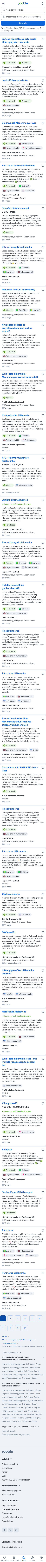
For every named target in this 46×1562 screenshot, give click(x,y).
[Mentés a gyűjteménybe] (43, 39)
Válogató (7, 1149)
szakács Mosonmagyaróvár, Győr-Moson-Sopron (20, 1371)
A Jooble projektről (10, 1464)
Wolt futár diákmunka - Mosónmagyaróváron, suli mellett (20, 375)
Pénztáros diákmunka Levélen (18, 165)
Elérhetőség (7, 1468)
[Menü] (3, 3)
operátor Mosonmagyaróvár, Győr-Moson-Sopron (21, 1407)
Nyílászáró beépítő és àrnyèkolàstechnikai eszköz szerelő (17, 328)
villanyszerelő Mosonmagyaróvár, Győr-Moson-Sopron (22, 1374)
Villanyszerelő (9, 1103)
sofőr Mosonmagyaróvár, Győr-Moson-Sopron (19, 1378)
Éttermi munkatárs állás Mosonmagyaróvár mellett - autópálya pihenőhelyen (17, 721)
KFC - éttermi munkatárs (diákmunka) (15, 459)
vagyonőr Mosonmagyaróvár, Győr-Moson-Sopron (21, 1368)
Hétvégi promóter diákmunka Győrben (18, 972)
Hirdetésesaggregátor (11, 1490)
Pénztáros (7, 1230)
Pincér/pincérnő (10, 631)
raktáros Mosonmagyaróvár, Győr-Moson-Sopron (20, 1411)
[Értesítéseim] (42, 3)
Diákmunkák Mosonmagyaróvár (19, 123)
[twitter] (10, 1530)
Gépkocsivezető (11, 894)
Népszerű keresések (12, 1353)
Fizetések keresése (10, 1509)
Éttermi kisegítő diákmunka (17, 247)
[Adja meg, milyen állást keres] (23, 10)
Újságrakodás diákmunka (16, 415)
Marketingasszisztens (14, 1011)
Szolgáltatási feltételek (12, 1542)
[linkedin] (16, 1530)
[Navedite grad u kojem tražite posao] (23, 17)
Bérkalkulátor (7, 1521)
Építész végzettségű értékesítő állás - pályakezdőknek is (19, 40)
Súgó (4, 1476)
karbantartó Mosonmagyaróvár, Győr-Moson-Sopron (22, 1414)
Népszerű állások (8, 1431)
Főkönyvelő (8, 932)
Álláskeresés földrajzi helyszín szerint (16, 1434)
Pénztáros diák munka (14, 851)
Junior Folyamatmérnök (15, 80)
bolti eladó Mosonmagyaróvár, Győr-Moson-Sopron (21, 1364)
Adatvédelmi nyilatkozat (12, 1547)
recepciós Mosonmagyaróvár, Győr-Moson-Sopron (21, 1418)
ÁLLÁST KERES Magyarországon (16, 1480)
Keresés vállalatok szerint (13, 1517)
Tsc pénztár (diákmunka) (15, 208)
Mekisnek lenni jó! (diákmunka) (18, 289)
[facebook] (4, 1530)
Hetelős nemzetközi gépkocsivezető (13, 587)
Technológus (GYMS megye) (17, 1192)
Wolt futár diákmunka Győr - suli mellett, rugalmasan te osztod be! (19, 1061)
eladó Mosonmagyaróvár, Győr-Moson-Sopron (19, 1421)
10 (25, 1328)
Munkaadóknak (8, 1494)
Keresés (23, 23)
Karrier (4, 1472)
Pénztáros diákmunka (14, 673)
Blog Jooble (7, 1513)
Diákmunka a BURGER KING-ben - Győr (20, 769)
